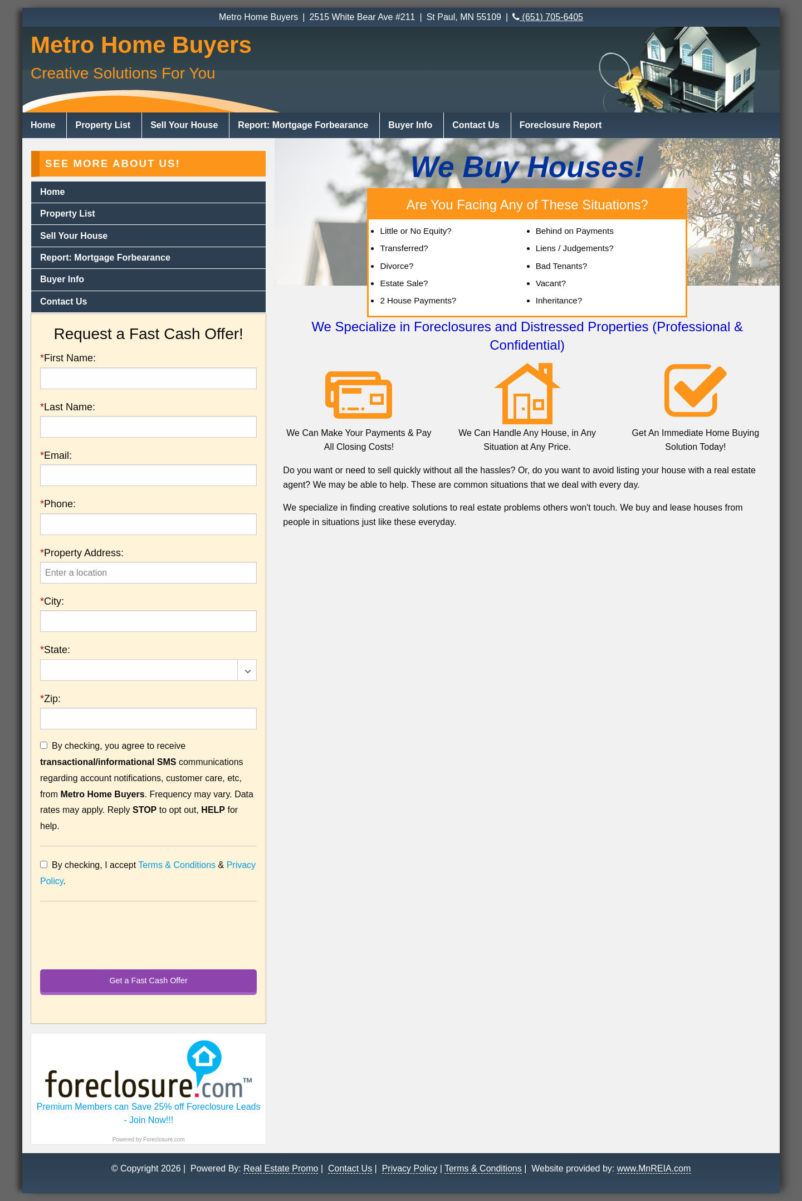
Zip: (50, 698)
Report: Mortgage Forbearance (303, 125)
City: (52, 601)
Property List (102, 125)
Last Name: (67, 407)
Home (43, 125)
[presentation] (148, 573)
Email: (56, 455)
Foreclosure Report (561, 125)
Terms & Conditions (177, 865)
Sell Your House (184, 125)
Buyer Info (410, 125)
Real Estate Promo (280, 1168)
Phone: (58, 503)
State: (55, 649)
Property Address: (82, 552)
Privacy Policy (410, 1168)
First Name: (68, 358)
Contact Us (475, 125)
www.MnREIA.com (654, 1168)
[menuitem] (44, 125)
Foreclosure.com (163, 1139)
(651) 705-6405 (547, 17)
